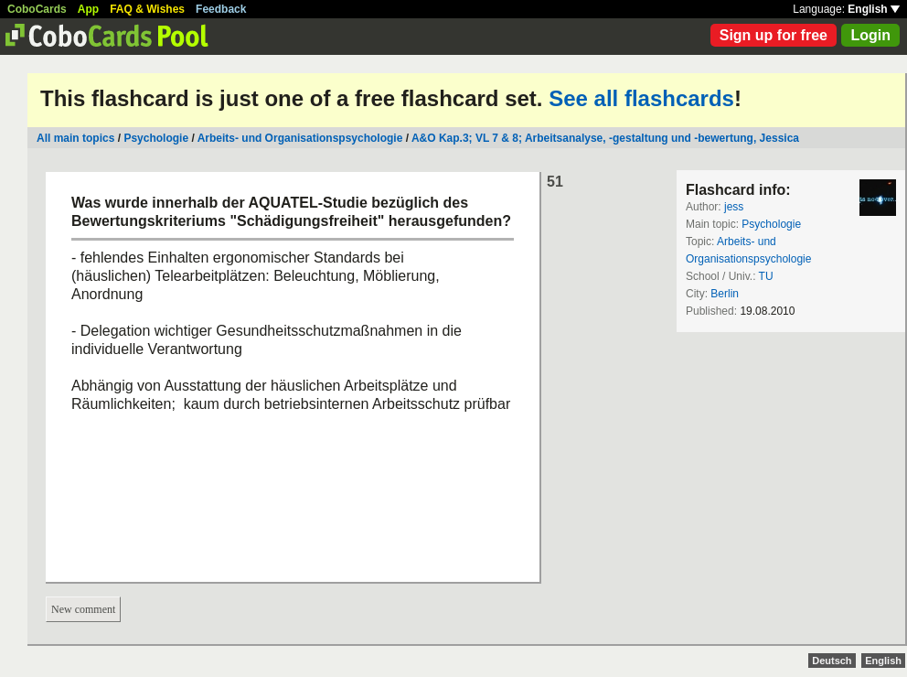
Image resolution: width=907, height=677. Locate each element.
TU (766, 276)
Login (870, 35)
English (874, 9)
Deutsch (831, 660)
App (88, 9)
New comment (83, 609)
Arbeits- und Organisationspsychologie (300, 138)
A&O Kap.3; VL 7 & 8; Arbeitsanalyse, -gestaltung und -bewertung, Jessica (605, 138)
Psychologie (155, 138)
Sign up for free (773, 35)
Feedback (221, 9)
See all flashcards (641, 98)
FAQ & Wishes (147, 9)
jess (733, 206)
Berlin (724, 293)
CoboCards (37, 9)
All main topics (75, 138)
